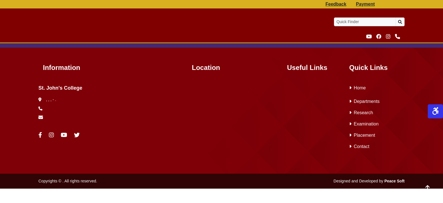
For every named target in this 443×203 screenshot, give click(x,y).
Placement (362, 135)
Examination (364, 124)
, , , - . (47, 99)
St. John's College (60, 88)
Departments (364, 101)
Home (357, 87)
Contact (359, 146)
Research (361, 112)
